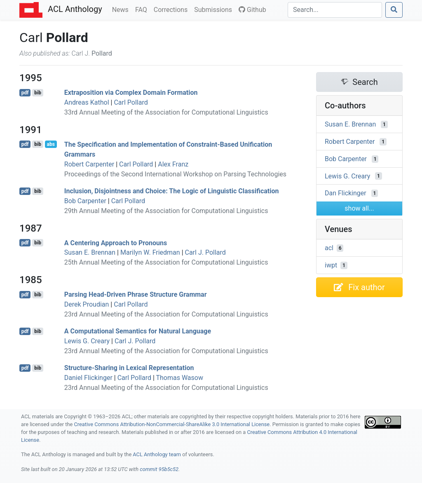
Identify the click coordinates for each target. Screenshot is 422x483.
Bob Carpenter (85, 201)
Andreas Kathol (86, 102)
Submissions (214, 9)
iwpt (331, 265)
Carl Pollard (131, 102)
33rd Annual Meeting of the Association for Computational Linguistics (166, 112)
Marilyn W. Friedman (150, 252)
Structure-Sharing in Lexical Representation (129, 368)
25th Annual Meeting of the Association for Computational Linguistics (166, 262)
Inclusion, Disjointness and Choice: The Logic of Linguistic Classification (171, 191)
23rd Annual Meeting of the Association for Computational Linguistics (166, 314)
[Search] (335, 10)
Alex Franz (173, 164)
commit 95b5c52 (159, 469)
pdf (25, 93)
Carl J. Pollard (205, 252)
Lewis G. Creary (87, 341)
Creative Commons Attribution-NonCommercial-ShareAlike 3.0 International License (172, 424)
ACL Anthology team (157, 454)
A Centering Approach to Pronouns (115, 242)
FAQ (142, 9)
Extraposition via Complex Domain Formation (131, 92)
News (122, 9)
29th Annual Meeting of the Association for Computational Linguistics (166, 211)
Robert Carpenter (89, 164)
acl (329, 248)
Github (252, 10)
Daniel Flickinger (88, 378)
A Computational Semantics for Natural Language (137, 331)
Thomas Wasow (179, 378)
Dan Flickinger (345, 193)
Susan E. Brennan (89, 252)
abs (50, 144)
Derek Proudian (86, 304)
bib (37, 93)
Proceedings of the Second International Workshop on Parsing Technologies (175, 174)
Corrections (172, 9)
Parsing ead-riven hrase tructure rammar (135, 294)
